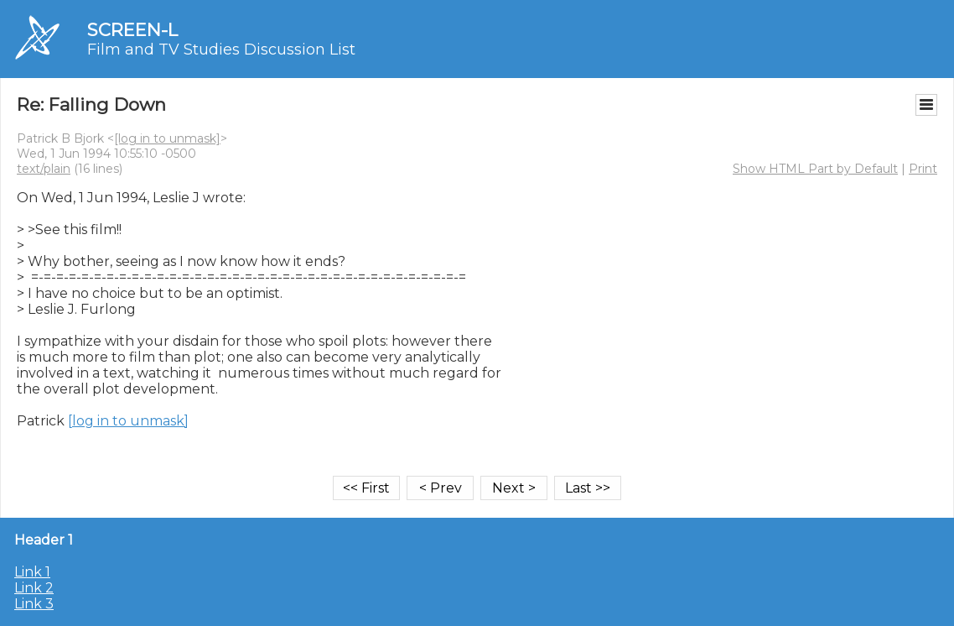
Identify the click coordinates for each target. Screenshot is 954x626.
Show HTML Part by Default (815, 168)
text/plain (43, 168)
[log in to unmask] (167, 138)
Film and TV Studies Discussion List (221, 49)
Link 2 (34, 588)
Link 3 (34, 604)
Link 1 (32, 572)
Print (923, 168)
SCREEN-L (132, 29)
